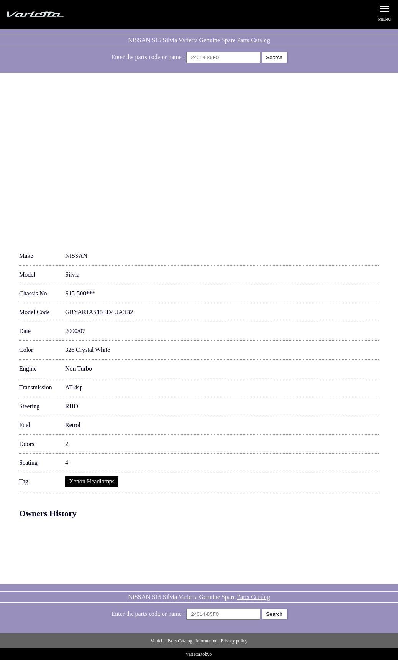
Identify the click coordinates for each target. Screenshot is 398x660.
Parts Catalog (253, 40)
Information (206, 641)
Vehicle (157, 641)
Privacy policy (234, 641)
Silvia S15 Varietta (54, 14)
